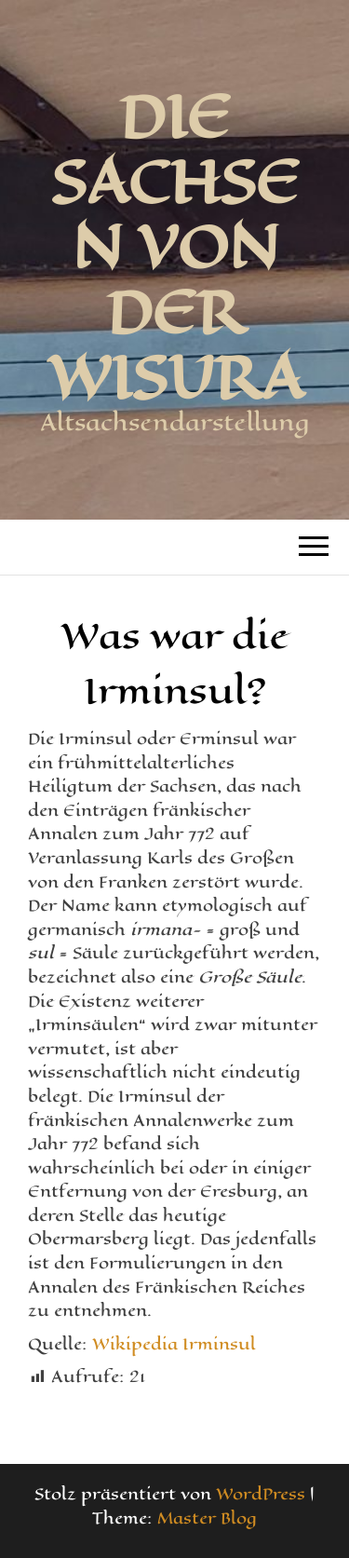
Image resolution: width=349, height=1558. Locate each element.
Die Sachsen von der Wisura (175, 247)
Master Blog (207, 1518)
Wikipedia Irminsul (174, 1344)
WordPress (260, 1494)
